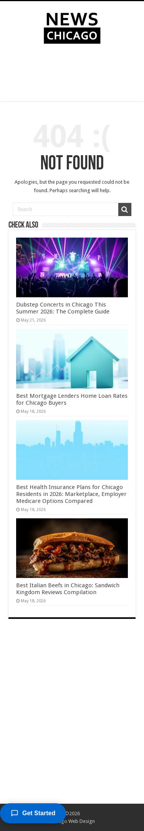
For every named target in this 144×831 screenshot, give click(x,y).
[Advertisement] (72, 74)
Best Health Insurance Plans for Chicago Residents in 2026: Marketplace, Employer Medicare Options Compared (71, 494)
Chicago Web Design (72, 821)
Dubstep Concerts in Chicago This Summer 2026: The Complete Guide (62, 308)
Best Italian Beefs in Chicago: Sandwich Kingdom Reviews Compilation (67, 589)
